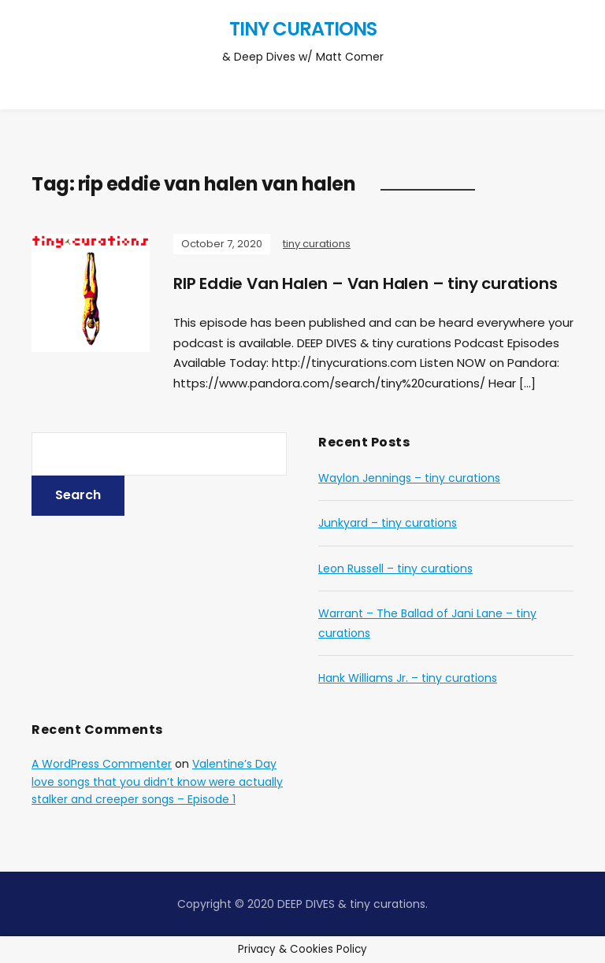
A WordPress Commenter (102, 764)
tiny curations (303, 29)
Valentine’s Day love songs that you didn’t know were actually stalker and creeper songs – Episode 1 (157, 781)
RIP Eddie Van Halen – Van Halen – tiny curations (365, 283)
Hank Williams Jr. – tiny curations (407, 678)
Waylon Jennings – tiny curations (409, 478)
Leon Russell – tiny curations (395, 568)
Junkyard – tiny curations (387, 523)
